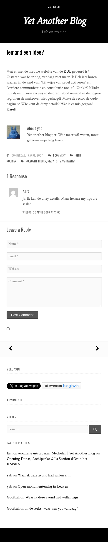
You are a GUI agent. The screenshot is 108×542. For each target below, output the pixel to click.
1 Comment (59, 155)
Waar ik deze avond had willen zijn (44, 475)
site (58, 161)
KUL (67, 71)
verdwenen (68, 161)
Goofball (13, 497)
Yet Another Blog (54, 21)
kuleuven (31, 161)
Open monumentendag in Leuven (43, 486)
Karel (11, 109)
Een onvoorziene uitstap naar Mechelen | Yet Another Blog (51, 453)
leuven (42, 161)
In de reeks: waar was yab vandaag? (51, 508)
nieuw (51, 161)
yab (9, 475)
